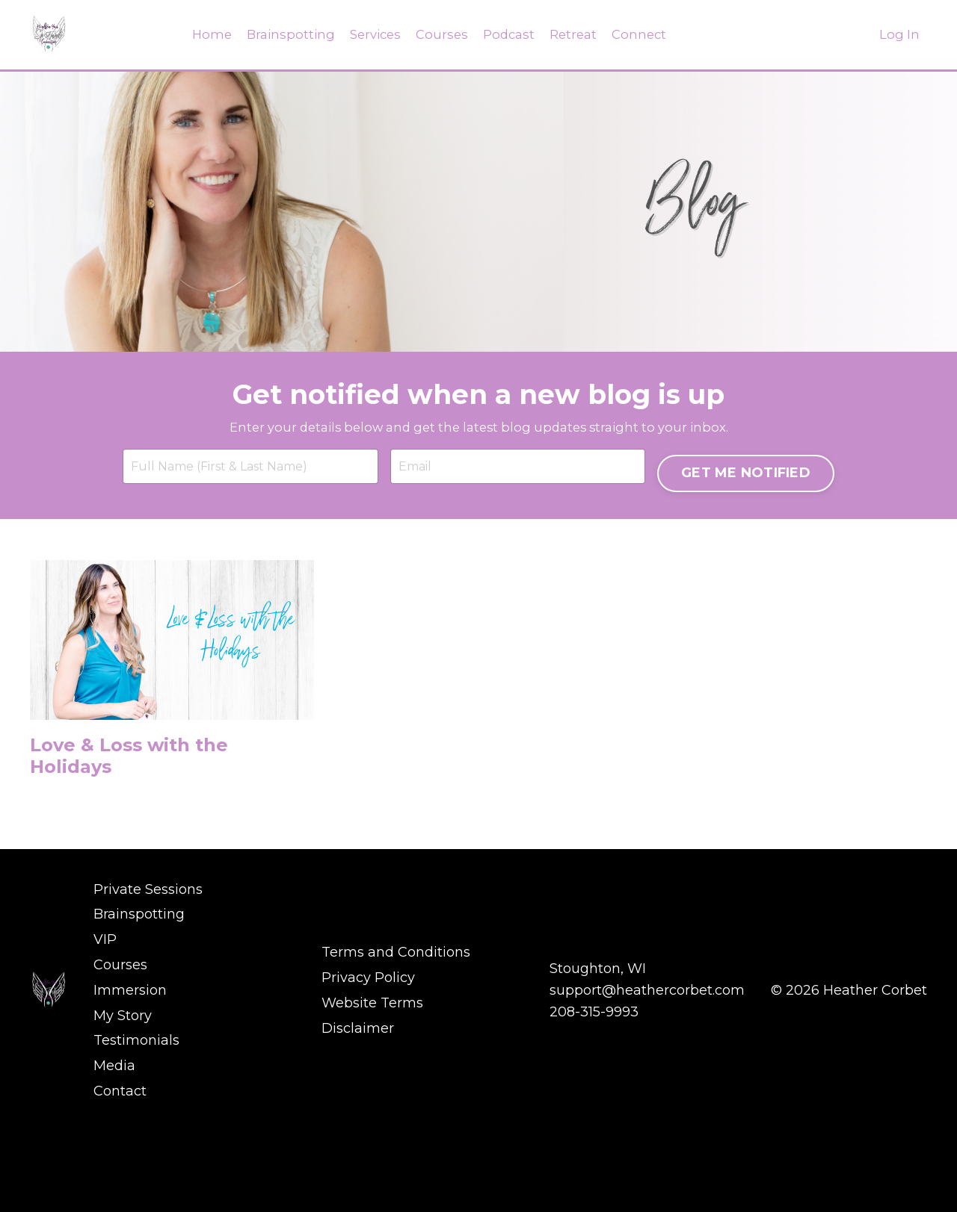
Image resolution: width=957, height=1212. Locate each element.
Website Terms (372, 1100)
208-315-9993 (594, 1110)
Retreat (578, 34)
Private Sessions (148, 1003)
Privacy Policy (368, 1078)
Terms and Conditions (395, 1056)
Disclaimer (357, 1121)
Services (371, 34)
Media (114, 1154)
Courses (441, 34)
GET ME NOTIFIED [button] (739, 566)
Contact (120, 1175)
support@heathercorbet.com (647, 1089)
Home (202, 34)
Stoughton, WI (598, 1068)
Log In (899, 34)
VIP (105, 1046)
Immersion (130, 1089)
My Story (122, 1110)
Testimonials (136, 1132)
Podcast (510, 34)
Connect (646, 34)
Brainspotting (283, 34)
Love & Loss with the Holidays (151, 868)
